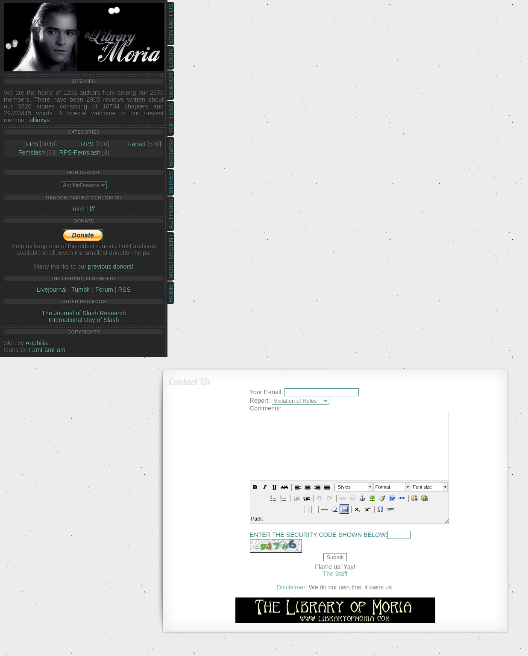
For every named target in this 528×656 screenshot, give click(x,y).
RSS (124, 289)
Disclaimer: (292, 587)
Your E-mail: (266, 392)
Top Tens (170, 118)
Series (170, 182)
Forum (104, 289)
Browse (170, 152)
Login (170, 57)
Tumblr (80, 289)
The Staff (335, 573)
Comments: (266, 408)
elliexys (39, 120)
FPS (32, 144)
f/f (92, 208)
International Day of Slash (84, 319)
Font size (422, 486)
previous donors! (110, 266)
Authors (170, 213)
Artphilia (36, 343)
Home (170, 293)
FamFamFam (47, 349)
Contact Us (170, 23)
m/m (79, 208)
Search (170, 85)
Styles (343, 486)
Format (382, 486)
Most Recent (170, 256)
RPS (87, 144)
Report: (260, 400)
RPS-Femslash (79, 152)
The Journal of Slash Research (83, 313)
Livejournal (52, 289)
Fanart (137, 144)
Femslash (31, 152)
